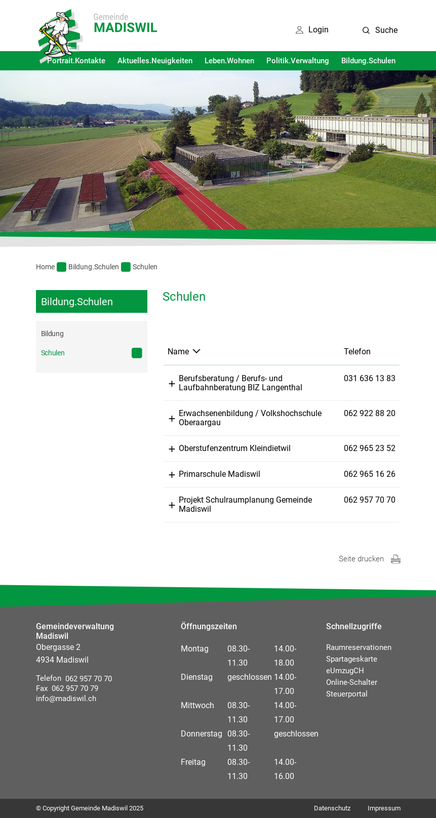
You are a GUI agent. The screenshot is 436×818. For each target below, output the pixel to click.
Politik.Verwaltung (297, 60)
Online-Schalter (351, 682)
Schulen (73, 352)
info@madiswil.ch (66, 698)
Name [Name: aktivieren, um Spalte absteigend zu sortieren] (178, 351)
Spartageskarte (351, 659)
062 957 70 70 (369, 500)
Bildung (52, 334)
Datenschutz (332, 808)
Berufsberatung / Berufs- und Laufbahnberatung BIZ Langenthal (240, 383)
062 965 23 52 (369, 448)
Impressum (384, 808)
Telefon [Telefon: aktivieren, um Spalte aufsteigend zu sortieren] (357, 351)
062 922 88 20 (369, 413)
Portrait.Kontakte (76, 60)
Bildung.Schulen (368, 60)
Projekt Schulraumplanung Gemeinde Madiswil (245, 504)
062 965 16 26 (369, 474)
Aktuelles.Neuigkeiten (154, 60)
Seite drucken (361, 558)
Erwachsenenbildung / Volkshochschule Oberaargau (250, 417)
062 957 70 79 (73, 688)
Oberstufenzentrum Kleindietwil (235, 448)
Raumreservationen (358, 647)
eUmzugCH (345, 670)
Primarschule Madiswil (219, 474)
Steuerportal (347, 694)
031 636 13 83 (369, 378)
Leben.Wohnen (229, 60)
